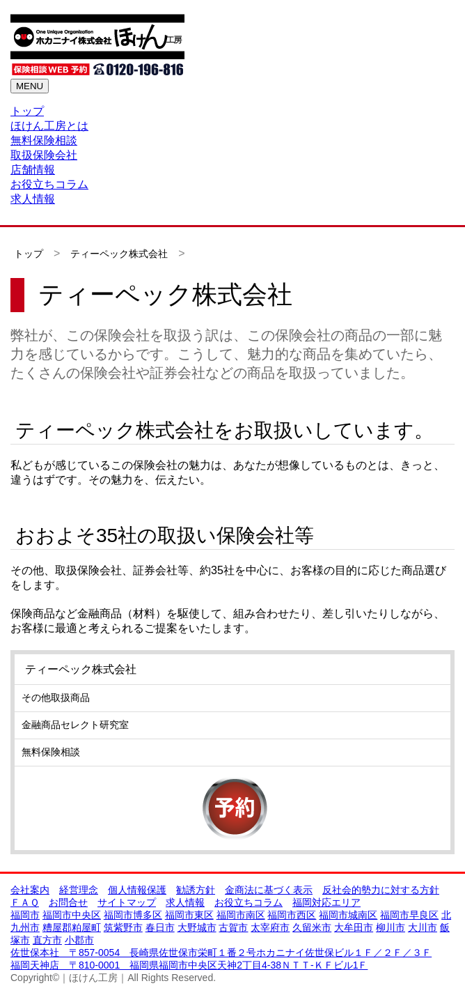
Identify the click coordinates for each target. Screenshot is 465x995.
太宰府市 (270, 927)
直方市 (47, 940)
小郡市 (79, 940)
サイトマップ (126, 902)
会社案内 (29, 889)
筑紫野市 (123, 927)
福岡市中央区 (71, 914)
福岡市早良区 (409, 914)
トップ (27, 111)
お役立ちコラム (49, 184)
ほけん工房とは (49, 126)
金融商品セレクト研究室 (75, 724)
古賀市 (233, 927)
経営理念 (78, 889)
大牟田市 (353, 927)
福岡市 (25, 914)
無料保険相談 (43, 140)
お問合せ (68, 902)
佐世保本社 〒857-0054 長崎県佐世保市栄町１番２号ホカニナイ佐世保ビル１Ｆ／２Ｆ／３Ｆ (221, 952)
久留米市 (311, 927)
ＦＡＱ (24, 902)
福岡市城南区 (348, 914)
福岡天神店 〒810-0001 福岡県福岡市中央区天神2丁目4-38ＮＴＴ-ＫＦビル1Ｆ (189, 965)
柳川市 (390, 927)
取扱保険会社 (43, 155)
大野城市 (197, 927)
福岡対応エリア (326, 902)
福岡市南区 (240, 914)
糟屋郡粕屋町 (71, 927)
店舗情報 (32, 170)
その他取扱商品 (56, 697)
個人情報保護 (137, 889)
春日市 (160, 927)
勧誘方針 (195, 889)
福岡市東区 (189, 914)
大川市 (422, 927)
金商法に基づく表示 (269, 889)
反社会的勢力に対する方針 (380, 889)
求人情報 (32, 199)
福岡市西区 (291, 914)
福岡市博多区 (133, 914)
